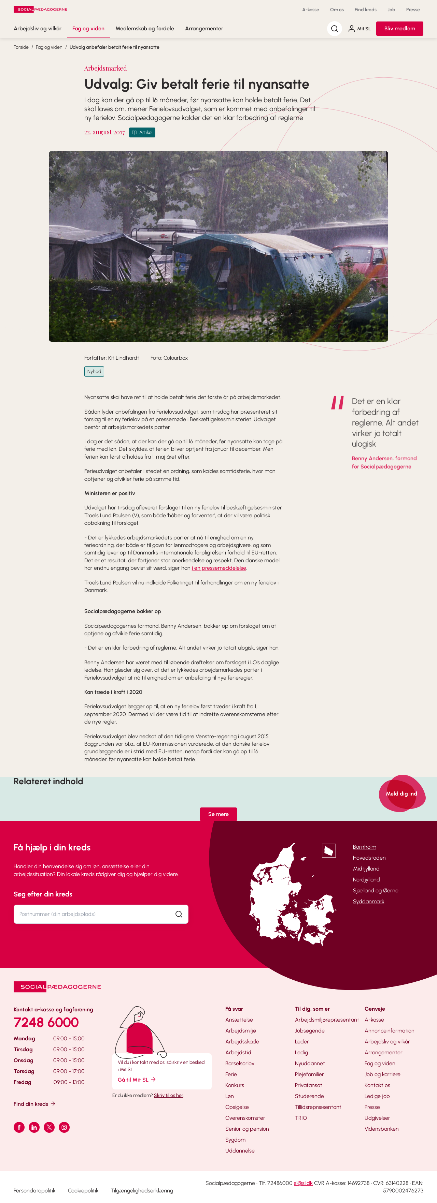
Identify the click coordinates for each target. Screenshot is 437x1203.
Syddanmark (368, 901)
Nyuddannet (310, 1063)
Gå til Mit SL (137, 1079)
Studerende (309, 1096)
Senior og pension (247, 1129)
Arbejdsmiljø (240, 1030)
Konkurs (234, 1085)
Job (391, 10)
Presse (413, 10)
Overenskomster (245, 1118)
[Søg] (334, 28)
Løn (229, 1096)
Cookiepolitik (83, 1190)
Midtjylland (366, 868)
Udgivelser (377, 1118)
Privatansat (308, 1085)
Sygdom (235, 1140)
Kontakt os (377, 1085)
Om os (337, 10)
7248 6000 (46, 1022)
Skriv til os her (168, 1095)
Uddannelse (240, 1150)
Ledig (301, 1052)
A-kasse (310, 10)
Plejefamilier (309, 1074)
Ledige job (377, 1096)
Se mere (218, 814)
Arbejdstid (238, 1052)
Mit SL (359, 29)
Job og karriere (382, 1074)
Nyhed (94, 371)
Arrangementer (204, 28)
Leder (302, 1041)
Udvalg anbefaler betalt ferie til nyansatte (114, 47)
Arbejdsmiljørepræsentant (327, 1019)
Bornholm (364, 847)
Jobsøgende (310, 1030)
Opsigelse (237, 1107)
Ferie (231, 1074)
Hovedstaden (369, 858)
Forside (21, 47)
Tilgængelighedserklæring (142, 1190)
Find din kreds (35, 1103)
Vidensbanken (382, 1129)
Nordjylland (366, 879)
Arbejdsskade (242, 1041)
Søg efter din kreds (43, 894)
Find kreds (366, 10)
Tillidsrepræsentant (318, 1107)
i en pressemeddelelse (219, 568)
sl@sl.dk (303, 1183)
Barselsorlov (239, 1063)
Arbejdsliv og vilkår (37, 28)
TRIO (301, 1118)
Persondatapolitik (35, 1190)
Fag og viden (88, 28)
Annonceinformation (389, 1030)
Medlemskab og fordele (144, 28)
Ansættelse (239, 1019)
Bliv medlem (399, 28)
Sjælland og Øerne (375, 890)
